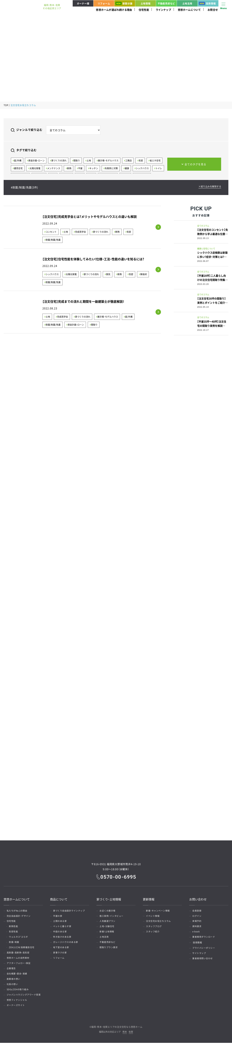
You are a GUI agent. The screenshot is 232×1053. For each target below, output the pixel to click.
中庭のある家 (60, 934)
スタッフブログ (154, 928)
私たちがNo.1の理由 (17, 910)
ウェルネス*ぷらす (19, 939)
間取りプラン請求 (109, 951)
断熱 (70, 168)
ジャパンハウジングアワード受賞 (24, 1003)
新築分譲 (123, 3)
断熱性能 (14, 928)
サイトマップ (199, 957)
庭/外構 (18, 160)
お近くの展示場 (108, 910)
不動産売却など (166, 3)
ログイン (197, 916)
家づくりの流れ (59, 160)
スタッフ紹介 (153, 934)
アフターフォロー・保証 (19, 968)
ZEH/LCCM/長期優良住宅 (23, 951)
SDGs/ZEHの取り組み (18, 997)
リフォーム (104, 3)
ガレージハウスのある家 (66, 945)
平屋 (81, 168)
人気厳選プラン (108, 922)
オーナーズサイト (16, 1015)
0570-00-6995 (118, 876)
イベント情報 (153, 916)
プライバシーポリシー (204, 951)
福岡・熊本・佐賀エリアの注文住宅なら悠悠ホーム (116, 1037)
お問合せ (213, 9)
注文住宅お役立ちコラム (158, 922)
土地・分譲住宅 (107, 928)
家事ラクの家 (60, 957)
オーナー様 (83, 3)
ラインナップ (163, 9)
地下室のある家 (62, 951)
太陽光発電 (35, 168)
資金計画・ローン (37, 160)
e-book (196, 934)
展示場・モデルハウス (109, 160)
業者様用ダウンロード (204, 939)
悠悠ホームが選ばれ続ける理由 (114, 9)
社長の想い (13, 992)
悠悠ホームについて (189, 9)
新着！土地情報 (107, 934)
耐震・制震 (15, 945)
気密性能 (14, 934)
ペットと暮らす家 (63, 928)
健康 (129, 168)
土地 (90, 160)
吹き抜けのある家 (63, 939)
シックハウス (144, 168)
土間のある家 (60, 922)
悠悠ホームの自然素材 (18, 963)
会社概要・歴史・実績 (17, 980)
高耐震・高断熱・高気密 (18, 957)
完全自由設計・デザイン (19, 916)
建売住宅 (18, 168)
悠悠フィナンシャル (17, 1009)
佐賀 (131, 1042)
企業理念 (11, 974)
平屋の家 (58, 916)
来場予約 (197, 922)
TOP (6, 105)
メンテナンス (54, 168)
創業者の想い (14, 986)
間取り (77, 160)
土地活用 (187, 3)
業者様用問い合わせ (203, 963)
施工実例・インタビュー (112, 916)
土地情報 (146, 3)
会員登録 (197, 910)
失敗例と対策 (113, 168)
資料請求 (197, 928)
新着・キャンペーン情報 (158, 910)
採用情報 (207, 3)
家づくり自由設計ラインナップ (69, 910)
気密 (143, 160)
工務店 (130, 160)
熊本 (125, 1042)
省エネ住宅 (157, 160)
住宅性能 (144, 9)
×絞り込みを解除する (209, 186)
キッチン (95, 168)
